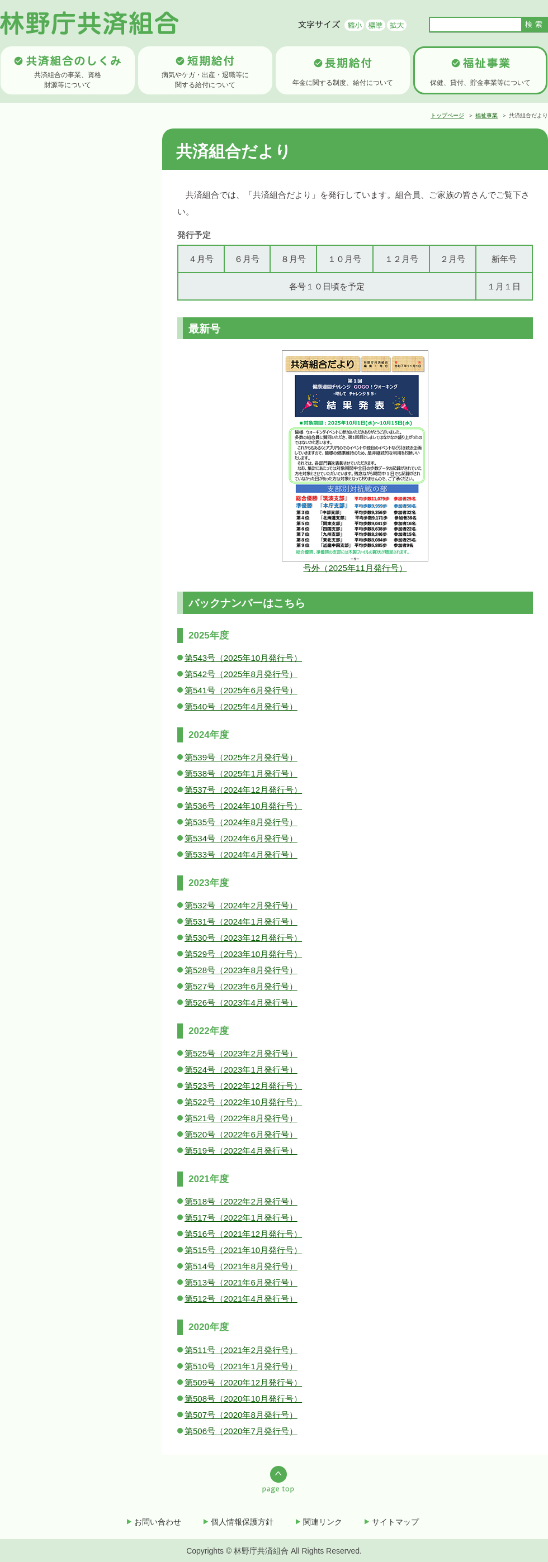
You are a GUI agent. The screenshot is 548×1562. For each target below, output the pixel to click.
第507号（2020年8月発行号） (241, 1415)
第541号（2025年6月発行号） (241, 690)
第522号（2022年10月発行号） (243, 1102)
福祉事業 (486, 115)
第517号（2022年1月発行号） (241, 1217)
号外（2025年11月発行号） (355, 568)
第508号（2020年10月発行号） (243, 1398)
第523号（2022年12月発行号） (243, 1085)
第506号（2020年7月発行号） (241, 1431)
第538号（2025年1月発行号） (241, 773)
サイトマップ (395, 1521)
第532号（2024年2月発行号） (241, 905)
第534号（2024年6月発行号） (241, 838)
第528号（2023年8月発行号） (241, 970)
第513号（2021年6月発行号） (241, 1282)
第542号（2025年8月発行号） (241, 674)
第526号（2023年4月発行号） (241, 1002)
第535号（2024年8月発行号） (241, 822)
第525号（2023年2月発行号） (241, 1053)
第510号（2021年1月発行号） (241, 1366)
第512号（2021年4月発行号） (241, 1298)
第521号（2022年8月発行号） (241, 1118)
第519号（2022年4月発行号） (241, 1150)
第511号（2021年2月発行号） (241, 1350)
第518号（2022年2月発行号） (241, 1201)
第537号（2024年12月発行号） (243, 789)
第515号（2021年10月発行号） (243, 1250)
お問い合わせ (157, 1521)
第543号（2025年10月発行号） (243, 658)
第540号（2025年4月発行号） (241, 706)
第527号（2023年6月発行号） (241, 986)
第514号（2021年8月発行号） (241, 1266)
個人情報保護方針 (242, 1521)
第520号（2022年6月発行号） (241, 1134)
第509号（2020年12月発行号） (243, 1382)
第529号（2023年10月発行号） (243, 954)
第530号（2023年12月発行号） (243, 937)
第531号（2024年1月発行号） (241, 921)
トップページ (447, 115)
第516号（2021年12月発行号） (243, 1234)
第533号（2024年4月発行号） (241, 854)
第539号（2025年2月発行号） (241, 757)
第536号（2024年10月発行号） (243, 806)
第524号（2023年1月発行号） (241, 1069)
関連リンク (322, 1521)
